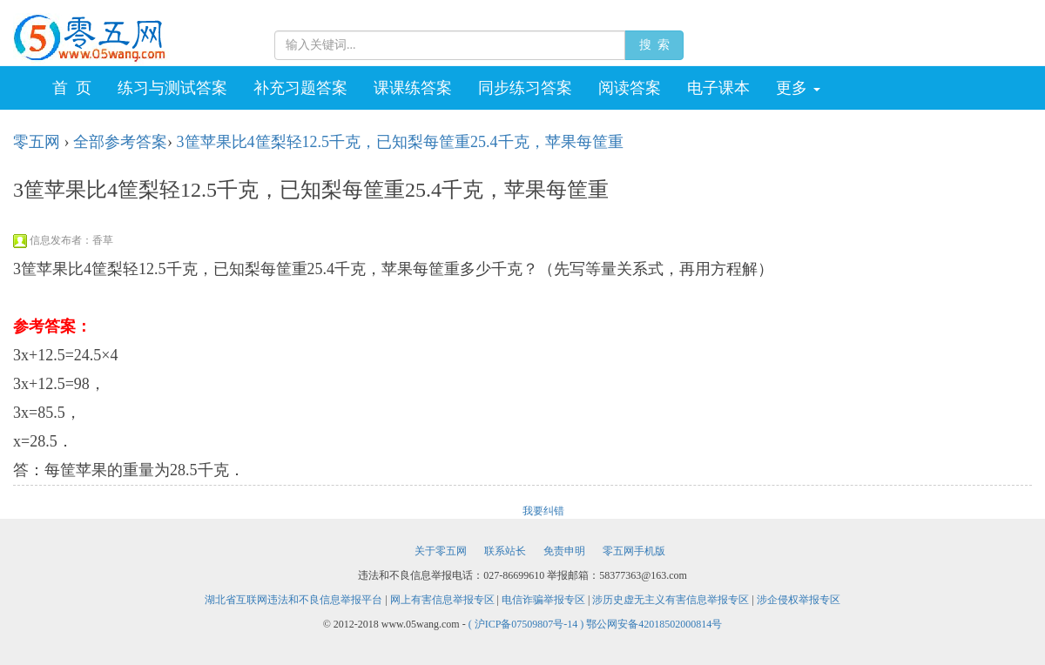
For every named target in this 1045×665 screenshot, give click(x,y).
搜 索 (654, 44)
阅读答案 (629, 88)
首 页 (71, 88)
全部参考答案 (120, 142)
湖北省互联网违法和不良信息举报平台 (293, 600)
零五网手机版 (634, 551)
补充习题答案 (300, 88)
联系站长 (505, 551)
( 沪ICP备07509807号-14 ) (528, 624)
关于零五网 (441, 551)
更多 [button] (798, 88)
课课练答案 (413, 88)
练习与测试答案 (172, 88)
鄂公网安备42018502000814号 (654, 624)
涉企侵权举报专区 (798, 600)
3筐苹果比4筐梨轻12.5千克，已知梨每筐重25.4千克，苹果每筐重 (400, 142)
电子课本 (718, 88)
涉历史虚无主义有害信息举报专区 (670, 600)
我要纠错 (543, 511)
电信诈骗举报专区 (543, 600)
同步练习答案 (525, 88)
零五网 (36, 142)
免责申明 (564, 551)
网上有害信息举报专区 (442, 600)
